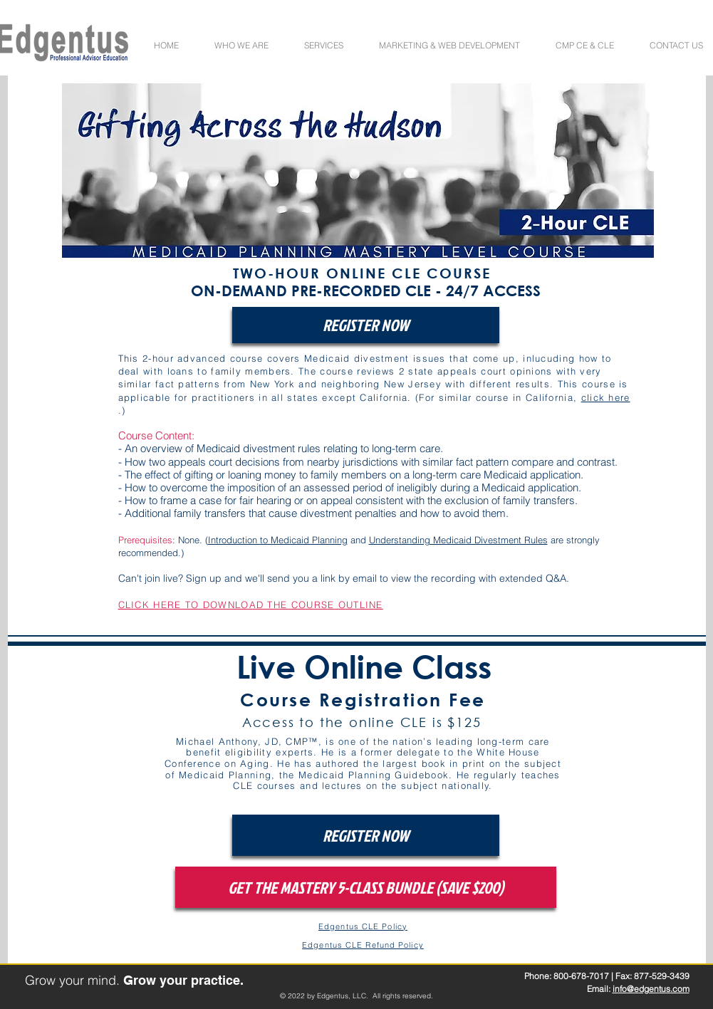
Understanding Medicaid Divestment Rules (458, 539)
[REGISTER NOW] (365, 325)
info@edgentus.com (651, 988)
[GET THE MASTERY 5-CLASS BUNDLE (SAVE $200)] (365, 887)
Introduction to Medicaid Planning (278, 539)
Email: (600, 988)
